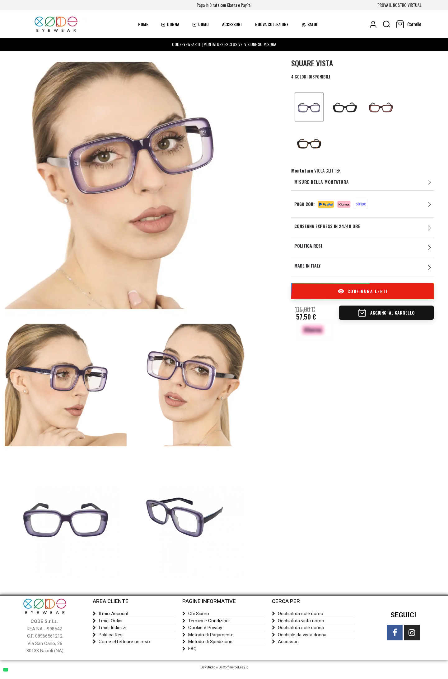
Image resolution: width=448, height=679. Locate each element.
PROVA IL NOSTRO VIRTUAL (399, 5)
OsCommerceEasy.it (233, 667)
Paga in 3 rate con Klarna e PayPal (224, 5)
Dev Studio (208, 667)
